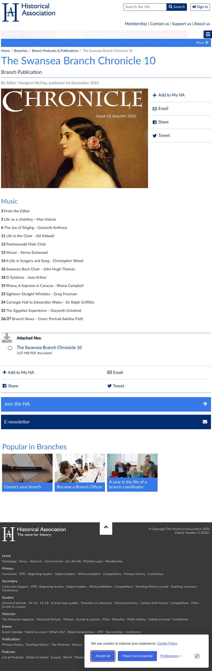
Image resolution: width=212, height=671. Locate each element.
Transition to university (96, 603)
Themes (68, 619)
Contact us (159, 24)
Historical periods (14, 603)
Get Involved (54, 561)
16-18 (44, 603)
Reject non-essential (137, 656)
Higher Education (104, 34)
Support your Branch (107, 42)
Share (160, 122)
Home (5, 50)
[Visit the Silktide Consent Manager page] (197, 656)
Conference (156, 574)
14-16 (33, 603)
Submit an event (159, 619)
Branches (21, 50)
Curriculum (9, 574)
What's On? (57, 632)
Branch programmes (17, 42)
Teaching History (37, 644)
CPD (22, 574)
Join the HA (73, 561)
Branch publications (143, 42)
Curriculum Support (15, 586)
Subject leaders (65, 574)
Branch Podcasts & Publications (55, 50)
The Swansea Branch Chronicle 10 (49, 347)
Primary (13, 34)
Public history (136, 619)
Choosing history (126, 603)
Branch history (175, 42)
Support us (181, 24)
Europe (56, 657)
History (77, 644)
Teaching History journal (151, 586)
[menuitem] (13, 34)
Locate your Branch (53, 42)
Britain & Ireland (37, 657)
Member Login (93, 561)
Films (195, 603)
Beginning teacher (40, 574)
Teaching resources (184, 586)
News (23, 561)
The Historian (60, 644)
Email (160, 109)
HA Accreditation (89, 574)
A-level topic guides (64, 603)
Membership (136, 24)
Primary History (134, 574)
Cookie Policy (167, 643)
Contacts (79, 42)
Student (70, 34)
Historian (140, 34)
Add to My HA (168, 95)
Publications (171, 34)
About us (202, 24)
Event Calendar (12, 632)
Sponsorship (114, 632)
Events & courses (14, 606)
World (67, 657)
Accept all (103, 656)
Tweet (161, 136)
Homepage (9, 561)
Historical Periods (48, 619)
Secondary (41, 34)
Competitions (112, 574)
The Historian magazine (18, 619)
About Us (36, 561)
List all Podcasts (13, 657)
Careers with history (154, 603)
